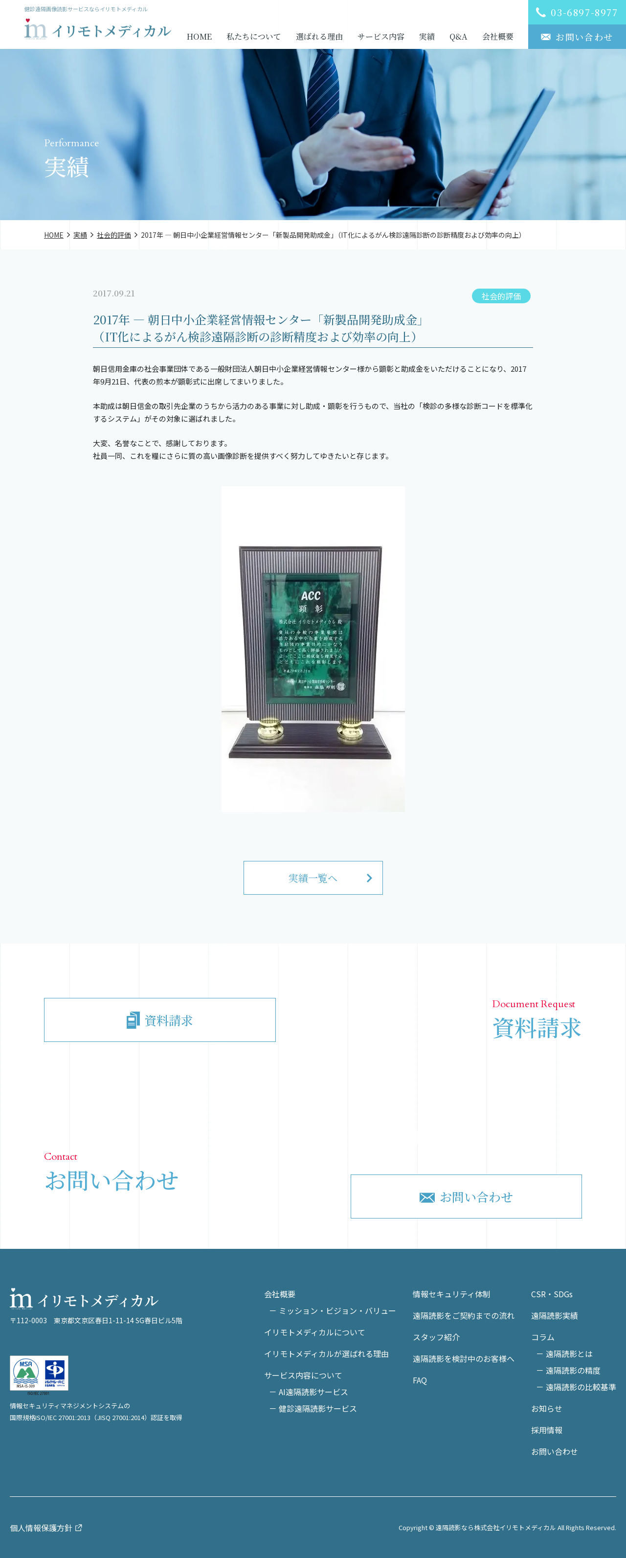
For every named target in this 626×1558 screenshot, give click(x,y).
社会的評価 (501, 296)
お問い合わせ (554, 1451)
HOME (199, 36)
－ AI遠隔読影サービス (308, 1392)
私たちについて (253, 36)
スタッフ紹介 (436, 1337)
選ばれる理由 (319, 36)
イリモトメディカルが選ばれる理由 (326, 1353)
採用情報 (546, 1430)
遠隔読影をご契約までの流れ (463, 1315)
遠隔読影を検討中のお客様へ (463, 1358)
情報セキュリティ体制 (452, 1294)
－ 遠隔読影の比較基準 (576, 1387)
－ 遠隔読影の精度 (568, 1370)
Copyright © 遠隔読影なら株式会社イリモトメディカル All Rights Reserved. (507, 1527)
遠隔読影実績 (554, 1315)
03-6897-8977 (476, 1136)
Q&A (458, 36)
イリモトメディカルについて (314, 1332)
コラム (543, 1337)
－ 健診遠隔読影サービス (313, 1408)
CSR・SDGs (552, 1294)
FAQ (420, 1380)
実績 (427, 36)
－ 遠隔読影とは (564, 1353)
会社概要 (498, 36)
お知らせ (546, 1408)
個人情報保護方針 (41, 1528)
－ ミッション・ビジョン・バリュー (332, 1310)
